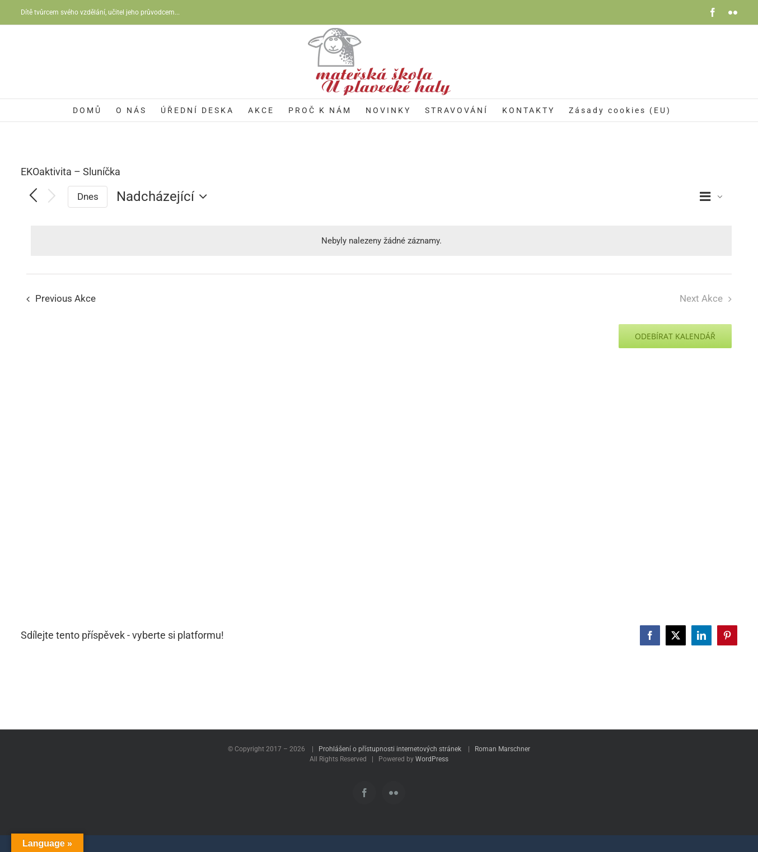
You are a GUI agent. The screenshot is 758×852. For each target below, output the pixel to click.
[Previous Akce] (33, 196)
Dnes (88, 196)
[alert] (381, 241)
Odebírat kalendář (675, 336)
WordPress (431, 759)
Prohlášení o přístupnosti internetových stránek (390, 749)
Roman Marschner (502, 749)
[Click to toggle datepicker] (164, 196)
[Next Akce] (52, 197)
